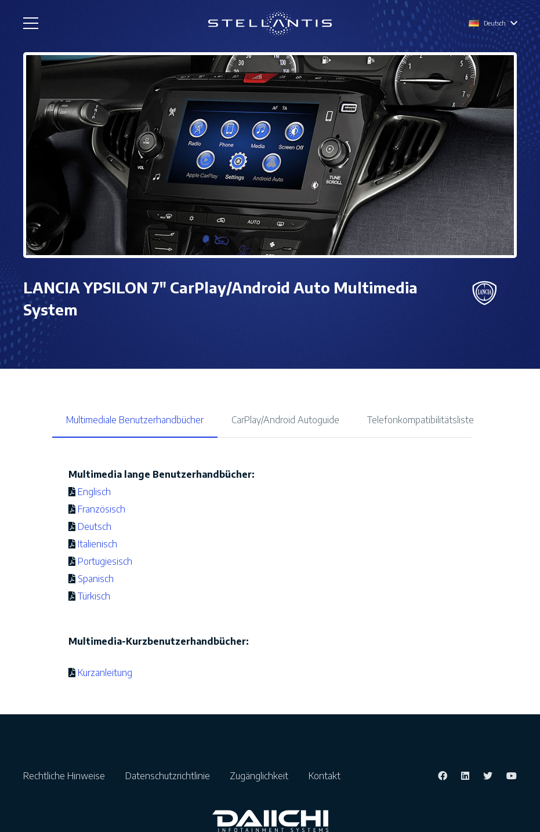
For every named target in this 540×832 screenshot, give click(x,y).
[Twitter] (487, 775)
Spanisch (96, 578)
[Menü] (31, 23)
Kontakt (324, 776)
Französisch (101, 509)
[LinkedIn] (465, 775)
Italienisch (97, 544)
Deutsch (94, 526)
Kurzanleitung (103, 672)
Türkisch (94, 596)
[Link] (270, 23)
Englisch (94, 491)
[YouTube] (511, 775)
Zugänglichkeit (262, 776)
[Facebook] (442, 775)
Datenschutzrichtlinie (171, 776)
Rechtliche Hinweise (67, 776)
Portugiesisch (105, 561)
